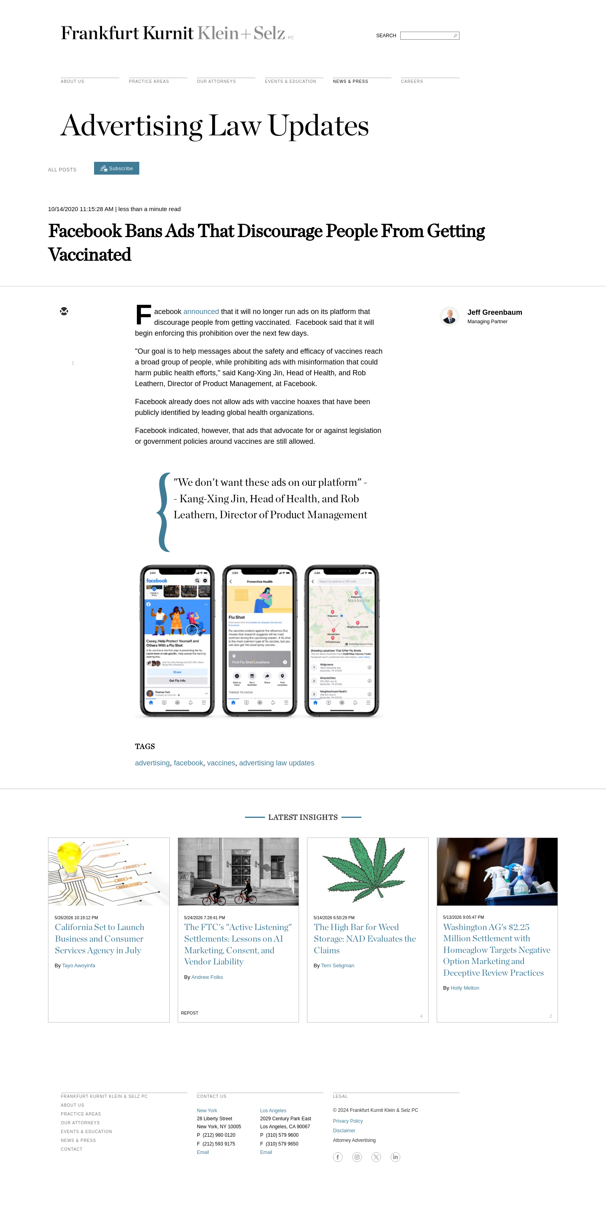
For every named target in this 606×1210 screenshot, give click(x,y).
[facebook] (63, 381)
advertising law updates (277, 763)
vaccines (221, 763)
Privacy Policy (348, 1121)
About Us (72, 82)
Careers (412, 82)
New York (207, 1110)
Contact (72, 1150)
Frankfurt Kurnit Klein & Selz (177, 29)
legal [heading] (340, 1097)
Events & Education (290, 82)
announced (201, 312)
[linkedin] (63, 358)
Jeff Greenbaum (495, 312)
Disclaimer (344, 1130)
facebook (188, 763)
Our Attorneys (216, 82)
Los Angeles (273, 1110)
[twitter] (63, 335)
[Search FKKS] (430, 36)
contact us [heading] (212, 1097)
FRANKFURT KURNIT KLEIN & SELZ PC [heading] (104, 1097)
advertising (152, 763)
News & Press (350, 82)
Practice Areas (81, 1114)
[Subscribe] (116, 168)
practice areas (149, 82)
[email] (63, 312)
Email (203, 1152)
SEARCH (386, 35)
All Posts (62, 170)
